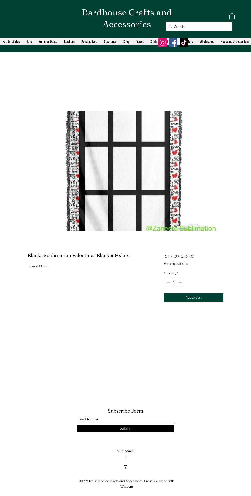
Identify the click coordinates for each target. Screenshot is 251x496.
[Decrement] (168, 282)
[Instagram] (162, 42)
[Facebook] (173, 42)
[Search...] (198, 26)
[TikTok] (184, 42)
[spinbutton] (173, 282)
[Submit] (125, 428)
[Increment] (180, 282)
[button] (232, 16)
